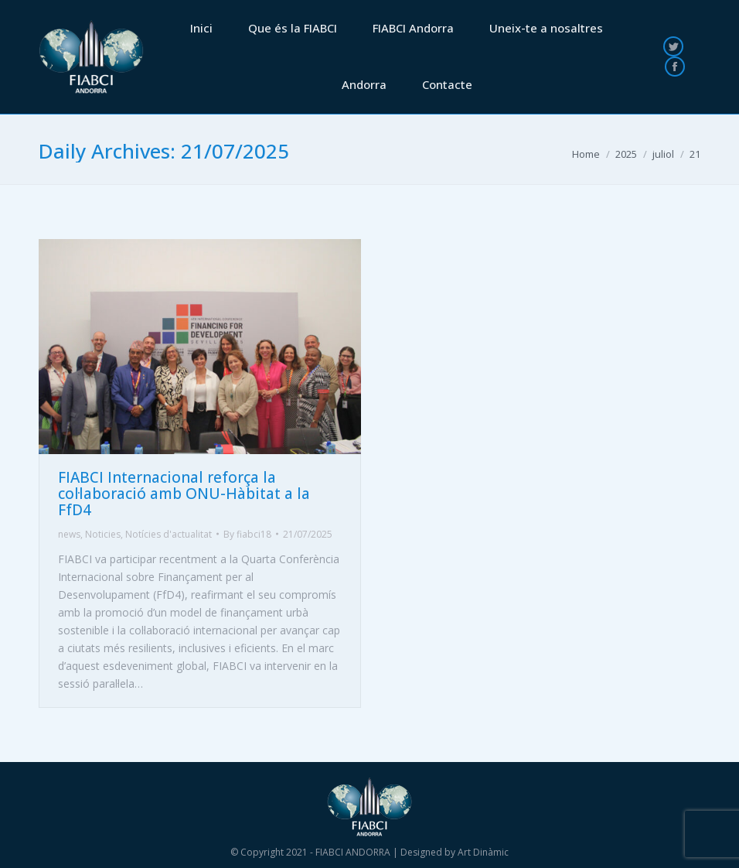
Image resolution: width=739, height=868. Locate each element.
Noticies (103, 534)
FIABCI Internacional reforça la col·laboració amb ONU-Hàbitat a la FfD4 (184, 493)
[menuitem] (201, 28)
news (69, 534)
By (247, 534)
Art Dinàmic (483, 852)
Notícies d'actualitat (168, 534)
